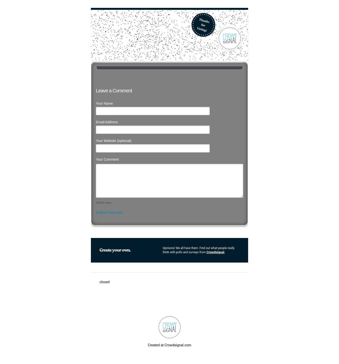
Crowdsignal (215, 252)
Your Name (104, 103)
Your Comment (107, 159)
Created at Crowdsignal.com (169, 345)
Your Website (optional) (113, 141)
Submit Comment (109, 212)
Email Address (107, 122)
